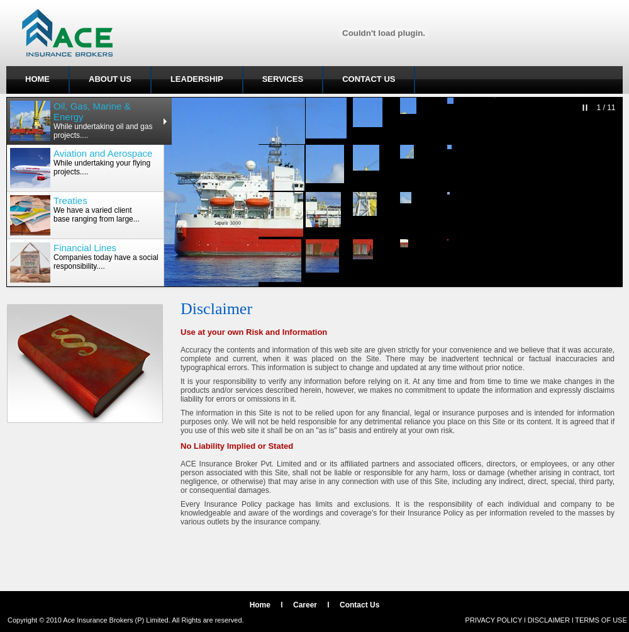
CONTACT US (368, 79)
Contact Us (359, 605)
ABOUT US (110, 79)
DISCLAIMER (549, 620)
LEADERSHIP (196, 79)
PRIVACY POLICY (493, 620)
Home (260, 605)
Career (305, 605)
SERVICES (283, 79)
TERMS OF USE (601, 620)
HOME (37, 79)
